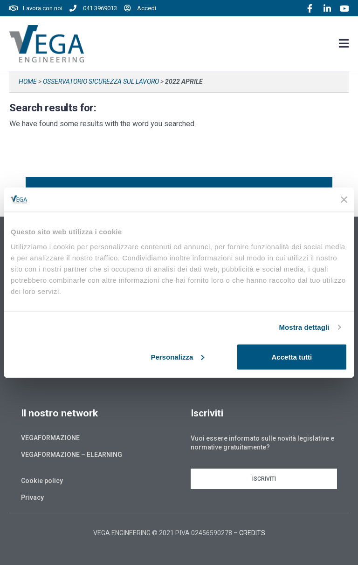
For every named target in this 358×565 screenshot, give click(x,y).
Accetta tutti (292, 357)
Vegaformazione (50, 438)
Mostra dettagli (304, 327)
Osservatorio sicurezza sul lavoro (101, 81)
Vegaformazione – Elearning (71, 454)
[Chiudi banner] (344, 199)
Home (28, 81)
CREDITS (252, 533)
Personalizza (177, 357)
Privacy (32, 497)
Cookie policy (42, 480)
